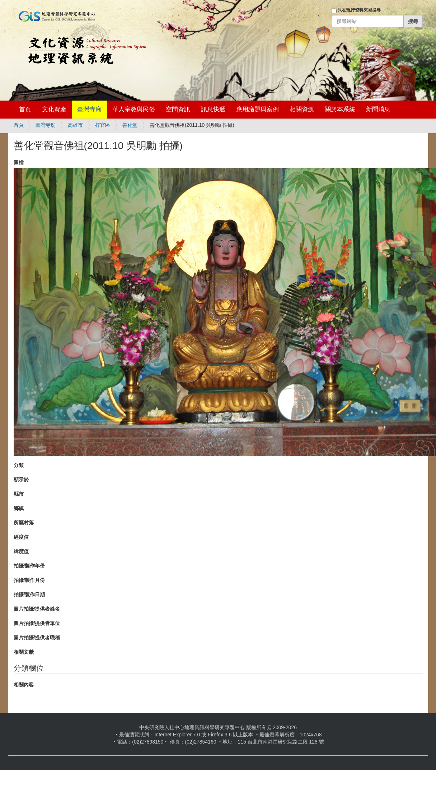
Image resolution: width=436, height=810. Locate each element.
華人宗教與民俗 (133, 109)
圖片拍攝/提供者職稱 (37, 637)
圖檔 (19, 162)
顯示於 (21, 479)
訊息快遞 (213, 109)
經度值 (21, 537)
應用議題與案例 (257, 109)
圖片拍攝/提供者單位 (37, 623)
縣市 (19, 494)
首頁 (25, 109)
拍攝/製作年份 (29, 566)
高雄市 (75, 125)
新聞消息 (378, 109)
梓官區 (102, 125)
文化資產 (54, 109)
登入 (322, 31)
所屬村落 (24, 523)
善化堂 (129, 125)
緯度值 (21, 551)
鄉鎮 (19, 508)
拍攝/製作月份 (29, 580)
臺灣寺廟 (89, 109)
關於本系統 (340, 109)
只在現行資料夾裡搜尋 (359, 10)
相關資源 (302, 109)
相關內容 (24, 685)
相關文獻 (24, 652)
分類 (19, 465)
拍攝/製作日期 (29, 594)
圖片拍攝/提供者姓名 (37, 609)
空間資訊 (178, 109)
